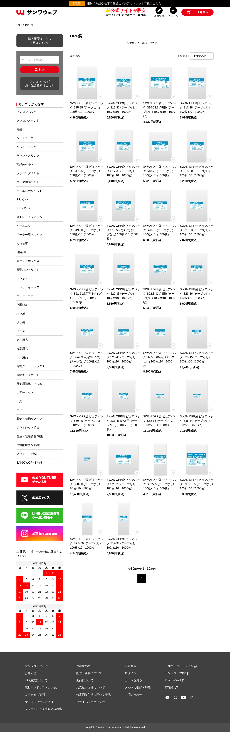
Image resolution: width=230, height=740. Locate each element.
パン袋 (20, 321)
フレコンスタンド (27, 128)
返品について (84, 688)
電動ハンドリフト (27, 277)
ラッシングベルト (27, 181)
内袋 (19, 137)
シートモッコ (25, 146)
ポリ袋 (20, 330)
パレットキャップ (27, 295)
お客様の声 (83, 674)
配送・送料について (89, 681)
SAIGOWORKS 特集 (29, 470)
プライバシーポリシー (90, 709)
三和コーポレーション (181, 674)
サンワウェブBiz (177, 681)
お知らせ (30, 681)
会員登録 (130, 674)
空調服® (21, 312)
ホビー (20, 418)
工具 (19, 409)
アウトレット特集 (27, 435)
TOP (19, 33)
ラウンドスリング (27, 163)
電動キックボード (27, 382)
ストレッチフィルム (29, 225)
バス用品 (22, 365)
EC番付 (171, 695)
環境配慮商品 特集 (28, 453)
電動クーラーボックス (30, 374)
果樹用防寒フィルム (29, 391)
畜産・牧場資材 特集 (29, 444)
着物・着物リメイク (29, 426)
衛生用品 (22, 347)
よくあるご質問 (35, 702)
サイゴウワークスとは (39, 709)
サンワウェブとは (36, 674)
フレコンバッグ (26, 119)
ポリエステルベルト (29, 198)
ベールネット (25, 233)
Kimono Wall (174, 688)
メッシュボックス (27, 268)
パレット (22, 286)
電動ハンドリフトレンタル (42, 695)
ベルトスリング (26, 154)
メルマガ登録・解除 (138, 695)
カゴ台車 (22, 251)
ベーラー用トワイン (29, 242)
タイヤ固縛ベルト (27, 190)
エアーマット (25, 400)
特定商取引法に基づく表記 (93, 702)
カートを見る (133, 688)
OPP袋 (29, 33)
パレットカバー (26, 304)
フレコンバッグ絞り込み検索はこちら (39, 91)
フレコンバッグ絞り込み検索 (43, 717)
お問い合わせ (133, 702)
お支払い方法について (90, 695)
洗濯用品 (22, 356)
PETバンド (23, 216)
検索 (39, 78)
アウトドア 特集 (26, 461)
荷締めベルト (25, 172)
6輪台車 (21, 260)
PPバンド (22, 207)
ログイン (130, 681)
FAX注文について (36, 688)
